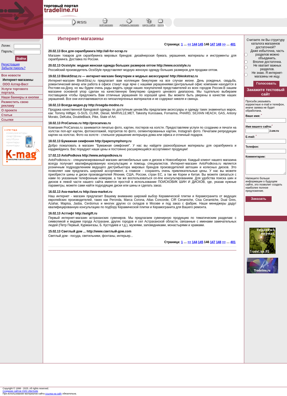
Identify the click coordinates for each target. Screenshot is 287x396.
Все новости (11, 75)
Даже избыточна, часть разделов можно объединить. (267, 54)
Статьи (6, 115)
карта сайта (148, 25)
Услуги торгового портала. (14, 90)
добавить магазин (129, 25)
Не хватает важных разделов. (267, 67)
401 (233, 44)
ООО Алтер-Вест (15, 84)
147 (212, 44)
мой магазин (106, 25)
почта (161, 25)
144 (194, 44)
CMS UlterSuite (30, 391)
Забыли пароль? (13, 68)
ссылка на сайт (53, 393)
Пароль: (7, 51)
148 (218, 44)
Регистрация (10, 64)
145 (200, 44)
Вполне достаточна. (267, 62)
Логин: (6, 45)
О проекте (9, 110)
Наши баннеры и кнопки (20, 97)
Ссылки (7, 120)
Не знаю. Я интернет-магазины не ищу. (267, 74)
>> (224, 44)
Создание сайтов (12, 391)
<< (189, 44)
